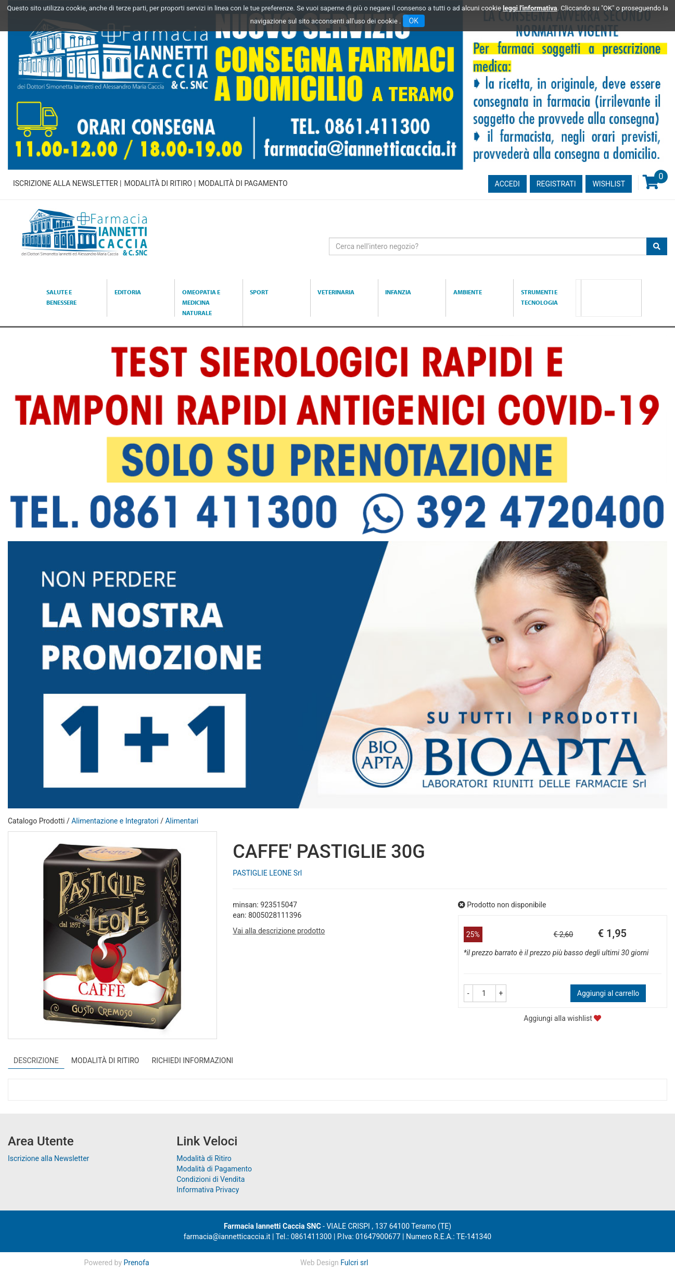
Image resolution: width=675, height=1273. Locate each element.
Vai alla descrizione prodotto (279, 931)
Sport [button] (259, 292)
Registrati (556, 184)
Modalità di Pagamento (242, 183)
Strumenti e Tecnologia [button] (539, 297)
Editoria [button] (127, 292)
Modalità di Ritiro (158, 183)
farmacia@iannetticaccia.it (227, 1236)
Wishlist (608, 184)
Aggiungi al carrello (608, 993)
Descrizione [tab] (36, 1060)
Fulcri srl (354, 1262)
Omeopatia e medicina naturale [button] (201, 302)
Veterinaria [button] (335, 292)
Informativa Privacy (207, 1189)
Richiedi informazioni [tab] (193, 1060)
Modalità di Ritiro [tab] (105, 1060)
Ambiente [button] (467, 292)
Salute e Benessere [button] (61, 297)
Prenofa (136, 1262)
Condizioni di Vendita (210, 1179)
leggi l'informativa (530, 8)
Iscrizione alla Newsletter (65, 183)
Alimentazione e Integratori (115, 821)
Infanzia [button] (398, 292)
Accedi (507, 184)
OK (413, 21)
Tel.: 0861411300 (304, 1236)
